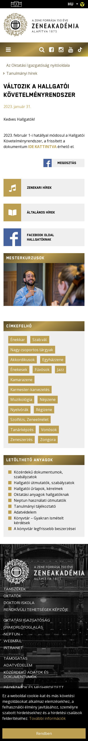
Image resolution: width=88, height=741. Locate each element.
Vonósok (49, 429)
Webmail (13, 640)
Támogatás (15, 658)
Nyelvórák (19, 409)
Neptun (11, 634)
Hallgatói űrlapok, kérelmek (38, 488)
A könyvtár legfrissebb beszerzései (45, 528)
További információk (47, 718)
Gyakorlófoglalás (23, 627)
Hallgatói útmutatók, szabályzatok (44, 482)
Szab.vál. (39, 339)
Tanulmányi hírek (21, 73)
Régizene (44, 409)
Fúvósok (42, 369)
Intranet (13, 647)
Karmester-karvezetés (30, 389)
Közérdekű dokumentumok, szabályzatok (38, 474)
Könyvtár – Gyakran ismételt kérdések (39, 520)
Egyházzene (52, 359)
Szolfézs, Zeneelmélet (29, 419)
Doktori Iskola (19, 602)
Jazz (60, 369)
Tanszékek (15, 589)
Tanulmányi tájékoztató (35, 506)
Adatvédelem (25, 512)
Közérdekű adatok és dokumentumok (26, 674)
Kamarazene (21, 379)
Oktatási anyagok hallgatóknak (41, 494)
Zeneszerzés (21, 439)
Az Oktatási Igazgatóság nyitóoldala (38, 65)
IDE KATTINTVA (42, 146)
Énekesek (18, 369)
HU (70, 4)
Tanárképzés (22, 429)
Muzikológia (21, 399)
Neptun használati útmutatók (40, 500)
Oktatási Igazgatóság (27, 620)
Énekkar (17, 339)
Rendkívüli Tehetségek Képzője (36, 609)
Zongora (48, 439)
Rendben (44, 733)
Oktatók (12, 595)
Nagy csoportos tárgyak (31, 349)
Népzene (48, 399)
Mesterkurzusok (25, 258)
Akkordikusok (22, 359)
